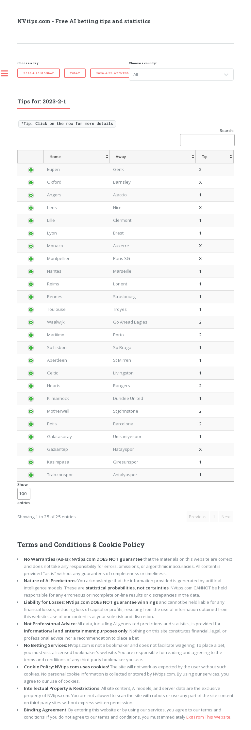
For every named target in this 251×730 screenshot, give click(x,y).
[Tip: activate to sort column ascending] (215, 157)
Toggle (8, 73)
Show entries (23, 494)
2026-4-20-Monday (38, 73)
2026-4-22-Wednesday (114, 73)
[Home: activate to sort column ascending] (77, 157)
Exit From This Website (208, 717)
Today (75, 73)
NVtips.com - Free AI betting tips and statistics (84, 21)
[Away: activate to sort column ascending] (153, 157)
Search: (207, 137)
